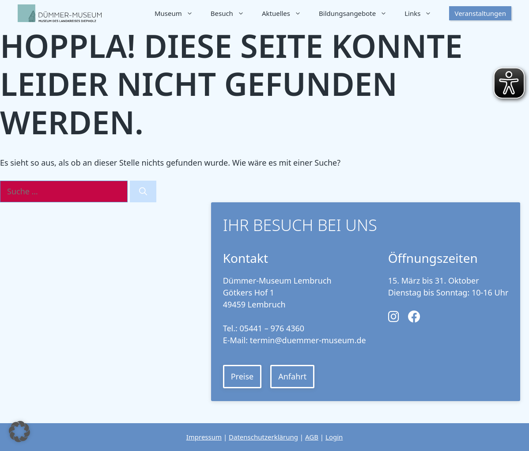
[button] (19, 431)
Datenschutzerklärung (263, 436)
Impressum (204, 436)
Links (422, 13)
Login (334, 436)
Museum (178, 13)
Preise (242, 376)
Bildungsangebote (357, 13)
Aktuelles (286, 13)
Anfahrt (292, 376)
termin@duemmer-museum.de (308, 340)
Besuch (232, 13)
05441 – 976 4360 (272, 328)
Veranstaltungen (480, 13)
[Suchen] (143, 191)
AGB (311, 436)
